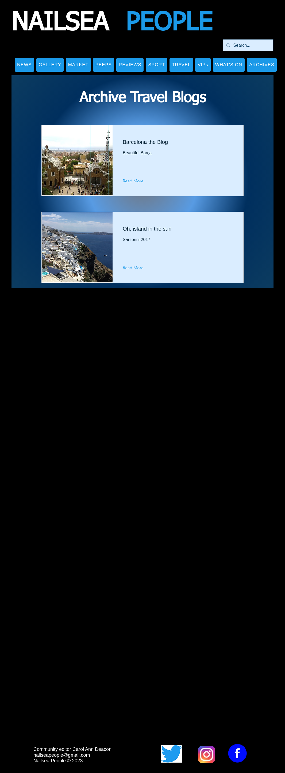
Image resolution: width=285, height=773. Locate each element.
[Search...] (247, 45)
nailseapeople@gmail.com (61, 755)
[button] (50, 65)
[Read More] (137, 181)
